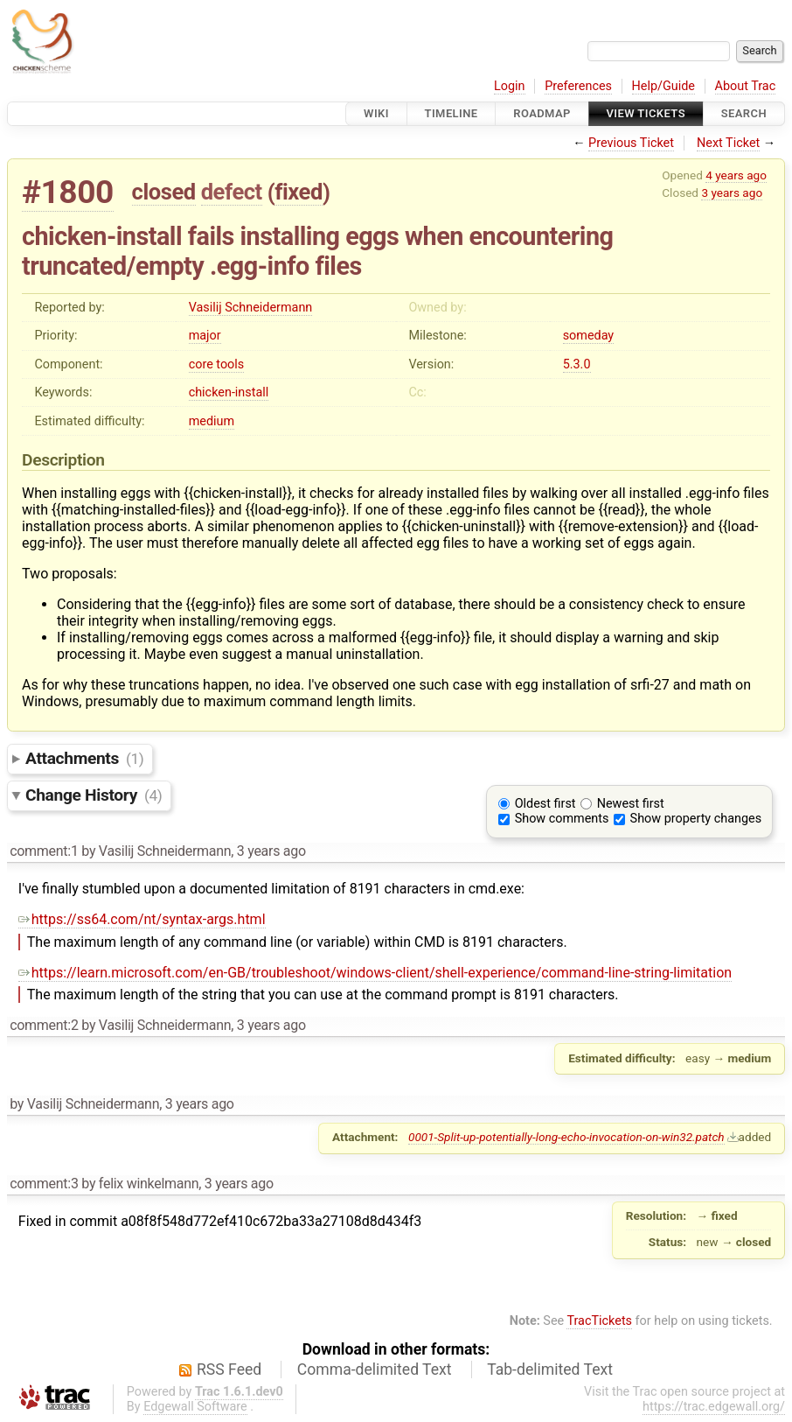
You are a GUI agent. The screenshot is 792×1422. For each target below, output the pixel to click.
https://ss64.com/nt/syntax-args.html (142, 919)
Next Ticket (728, 143)
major (205, 335)
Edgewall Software (195, 1406)
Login (509, 86)
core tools (217, 364)
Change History (93, 795)
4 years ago (736, 175)
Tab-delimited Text (550, 1369)
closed (164, 192)
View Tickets (646, 113)
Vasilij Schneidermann (251, 307)
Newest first (630, 803)
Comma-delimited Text (374, 1369)
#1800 (68, 192)
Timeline (451, 113)
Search (744, 113)
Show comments (562, 818)
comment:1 (44, 851)
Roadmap (542, 113)
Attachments (84, 758)
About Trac (745, 86)
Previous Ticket (631, 143)
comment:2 (44, 1025)
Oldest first (545, 803)
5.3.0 (577, 364)
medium (211, 421)
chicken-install (229, 392)
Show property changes (695, 818)
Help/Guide (663, 86)
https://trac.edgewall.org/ (714, 1406)
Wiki (376, 113)
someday (589, 335)
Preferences (578, 86)
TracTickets (599, 1320)
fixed (298, 192)
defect (231, 192)
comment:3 (44, 1183)
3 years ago (731, 193)
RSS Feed (229, 1369)
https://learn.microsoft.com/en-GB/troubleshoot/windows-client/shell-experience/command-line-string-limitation (375, 972)
